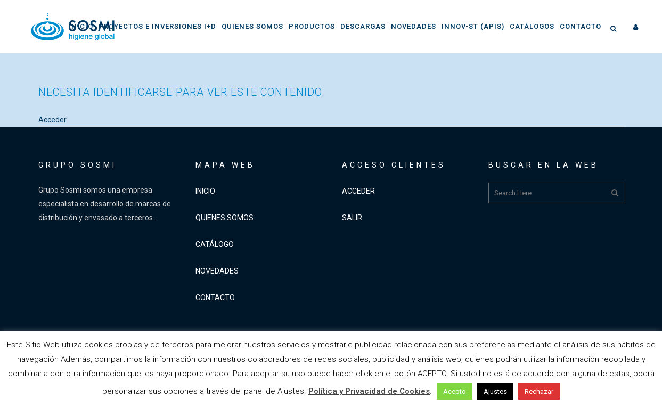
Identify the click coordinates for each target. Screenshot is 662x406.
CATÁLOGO (214, 244)
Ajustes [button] (495, 391)
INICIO (205, 191)
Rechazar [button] (539, 391)
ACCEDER (358, 191)
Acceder (52, 119)
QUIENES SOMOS (224, 217)
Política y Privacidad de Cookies (369, 391)
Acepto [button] (454, 391)
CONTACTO (215, 297)
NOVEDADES (217, 271)
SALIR (352, 217)
